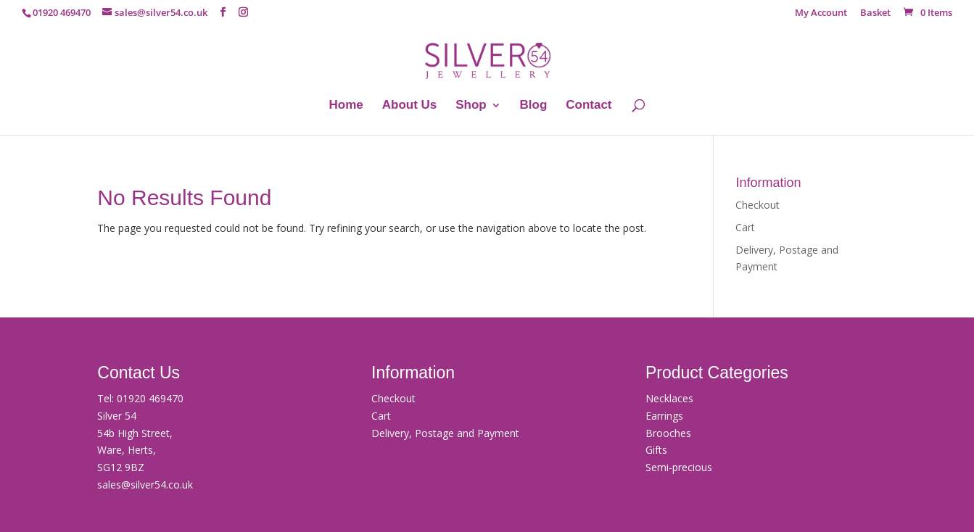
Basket (875, 13)
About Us (409, 106)
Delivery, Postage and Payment (445, 433)
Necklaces (669, 398)
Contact (588, 106)
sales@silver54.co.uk (145, 484)
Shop (471, 106)
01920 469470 (150, 398)
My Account (821, 13)
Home (346, 106)
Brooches (668, 433)
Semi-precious (678, 467)
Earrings (664, 416)
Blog (534, 106)
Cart (745, 227)
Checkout (757, 205)
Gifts (656, 450)
